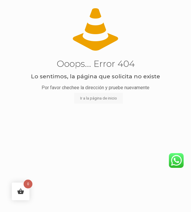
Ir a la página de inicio (98, 98)
